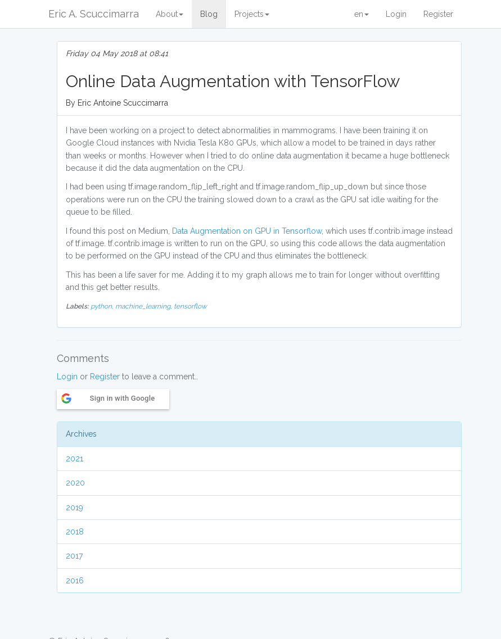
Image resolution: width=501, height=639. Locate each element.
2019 (74, 507)
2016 (75, 580)
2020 (75, 482)
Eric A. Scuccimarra (93, 14)
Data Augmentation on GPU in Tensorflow (247, 230)
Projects (251, 14)
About (169, 14)
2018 (75, 531)
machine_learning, (144, 306)
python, (103, 306)
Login (396, 14)
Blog (209, 14)
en (361, 14)
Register (438, 14)
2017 (74, 555)
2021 (74, 458)
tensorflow (190, 306)
